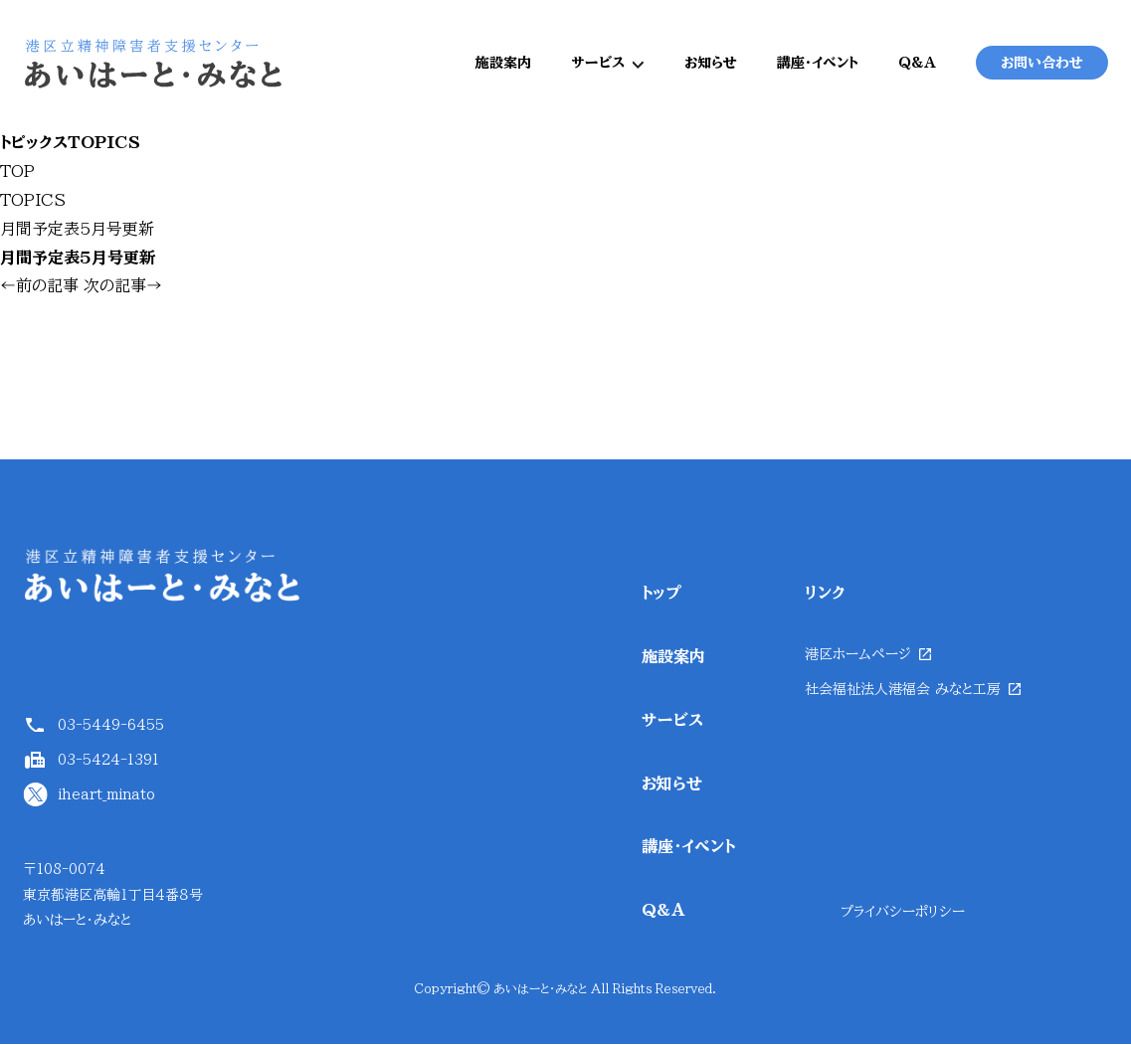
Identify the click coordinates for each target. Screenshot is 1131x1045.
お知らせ (710, 64)
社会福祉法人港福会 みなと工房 (903, 691)
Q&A (917, 64)
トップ (661, 595)
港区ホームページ (858, 656)
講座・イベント (817, 64)
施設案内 (503, 64)
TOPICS (33, 202)
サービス (598, 64)
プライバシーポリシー (903, 913)
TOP (17, 173)
